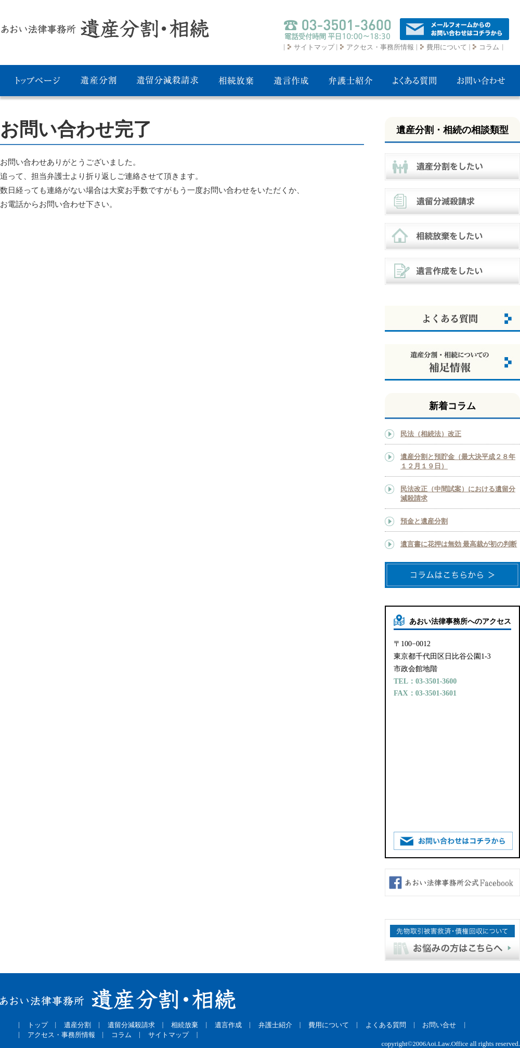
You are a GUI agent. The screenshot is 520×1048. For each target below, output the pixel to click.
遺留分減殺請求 (131, 1025)
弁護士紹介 (275, 1025)
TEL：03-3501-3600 (425, 681)
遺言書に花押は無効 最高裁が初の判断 (458, 544)
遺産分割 (77, 1025)
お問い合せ (439, 1025)
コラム (489, 47)
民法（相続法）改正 (430, 434)
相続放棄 (184, 1025)
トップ (38, 1025)
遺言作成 (228, 1025)
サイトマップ (314, 47)
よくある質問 (386, 1025)
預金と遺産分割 (424, 521)
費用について (446, 47)
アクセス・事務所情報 (380, 47)
